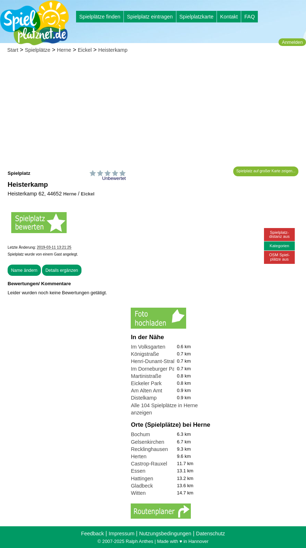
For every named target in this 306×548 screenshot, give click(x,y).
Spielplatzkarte (196, 17)
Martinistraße (146, 376)
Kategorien (279, 246)
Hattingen (142, 478)
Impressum (121, 533)
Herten (138, 456)
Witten (138, 493)
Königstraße (145, 354)
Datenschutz (210, 533)
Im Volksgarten (148, 347)
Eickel (85, 50)
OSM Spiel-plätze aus (279, 257)
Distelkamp (143, 398)
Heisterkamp (112, 50)
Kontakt (229, 17)
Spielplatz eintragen (149, 17)
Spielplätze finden (100, 17)
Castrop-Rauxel (149, 464)
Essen (138, 471)
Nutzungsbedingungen (165, 533)
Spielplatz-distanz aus (279, 234)
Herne (64, 50)
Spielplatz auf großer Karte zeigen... (265, 171)
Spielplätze (37, 50)
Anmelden (292, 42)
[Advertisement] (153, 112)
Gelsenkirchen (147, 442)
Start (12, 50)
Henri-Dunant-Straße (155, 361)
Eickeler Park (146, 383)
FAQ (249, 17)
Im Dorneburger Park (155, 369)
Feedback (92, 533)
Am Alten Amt (146, 390)
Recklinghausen (149, 449)
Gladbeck (142, 486)
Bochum (140, 434)
